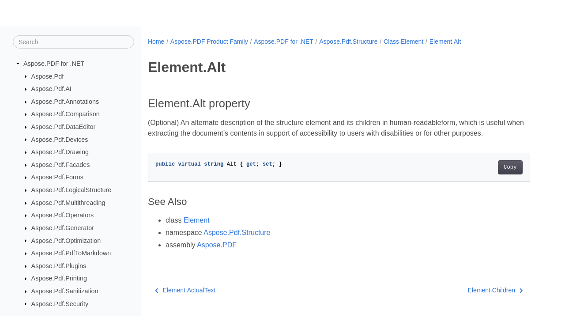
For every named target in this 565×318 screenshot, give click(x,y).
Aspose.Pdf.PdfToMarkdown (71, 253)
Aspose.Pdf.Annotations (65, 101)
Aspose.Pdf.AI (51, 88)
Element (197, 220)
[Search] (73, 42)
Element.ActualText (185, 290)
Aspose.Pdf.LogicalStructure (71, 189)
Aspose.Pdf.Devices (59, 139)
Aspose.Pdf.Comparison (65, 113)
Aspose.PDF (217, 245)
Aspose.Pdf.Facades (60, 164)
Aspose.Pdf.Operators (62, 215)
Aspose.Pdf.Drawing (60, 151)
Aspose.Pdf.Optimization (66, 240)
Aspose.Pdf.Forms (57, 177)
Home (156, 41)
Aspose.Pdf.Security (60, 303)
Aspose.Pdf (47, 76)
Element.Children (495, 290)
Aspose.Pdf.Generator (62, 227)
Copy (510, 167)
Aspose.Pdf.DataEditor (63, 126)
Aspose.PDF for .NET (53, 63)
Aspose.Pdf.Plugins (59, 265)
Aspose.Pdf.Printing (59, 278)
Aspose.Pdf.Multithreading (68, 202)
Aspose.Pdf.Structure (348, 41)
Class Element (403, 41)
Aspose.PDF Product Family (209, 41)
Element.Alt (445, 41)
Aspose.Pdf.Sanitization (64, 291)
